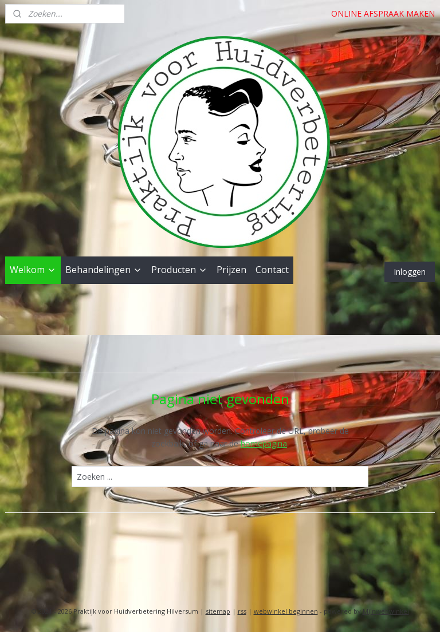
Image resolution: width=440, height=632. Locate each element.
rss (242, 611)
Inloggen (410, 271)
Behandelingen (103, 269)
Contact (272, 269)
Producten (179, 269)
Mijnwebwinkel (386, 611)
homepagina (264, 443)
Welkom (33, 269)
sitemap (218, 611)
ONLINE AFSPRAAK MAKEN (383, 13)
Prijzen (231, 269)
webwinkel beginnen (286, 611)
